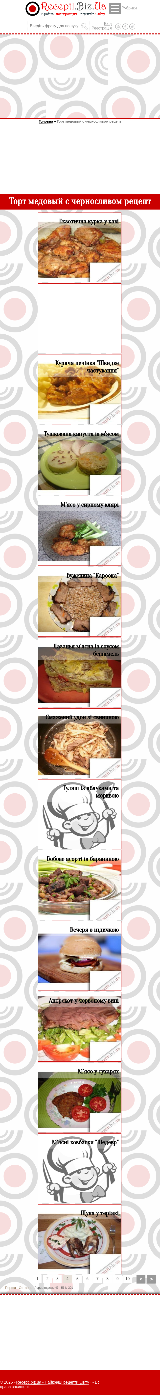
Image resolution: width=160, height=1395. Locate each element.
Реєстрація (101, 28)
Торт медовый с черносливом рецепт (89, 121)
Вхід (108, 24)
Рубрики (123, 8)
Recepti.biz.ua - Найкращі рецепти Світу (52, 1382)
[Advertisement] (80, 76)
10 (127, 1279)
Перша (10, 1288)
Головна (46, 121)
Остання (25, 1288)
